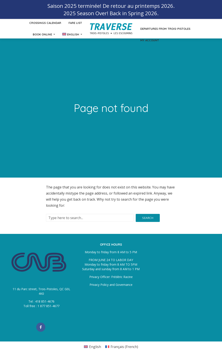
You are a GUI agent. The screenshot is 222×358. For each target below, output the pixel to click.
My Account (149, 40)
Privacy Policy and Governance (111, 285)
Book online (42, 34)
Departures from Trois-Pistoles (165, 28)
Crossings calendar (45, 23)
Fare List (75, 23)
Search (147, 218)
